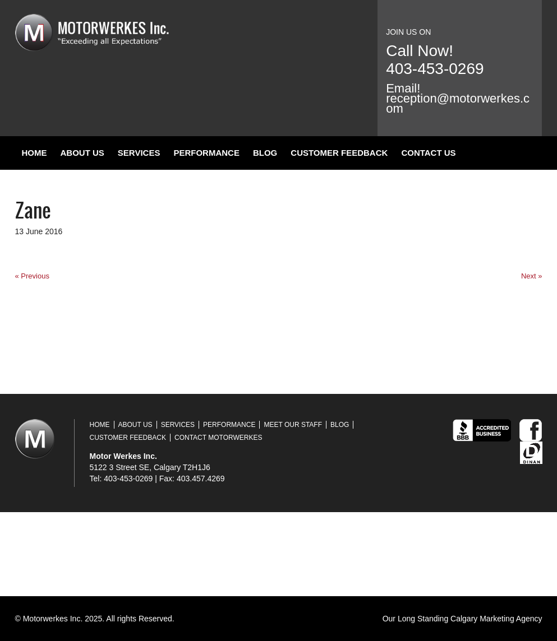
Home (34, 152)
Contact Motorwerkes (218, 438)
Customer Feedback (339, 152)
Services (139, 152)
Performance (206, 152)
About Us (82, 152)
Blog (265, 152)
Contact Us (428, 152)
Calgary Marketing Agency (496, 618)
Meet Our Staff (293, 425)
